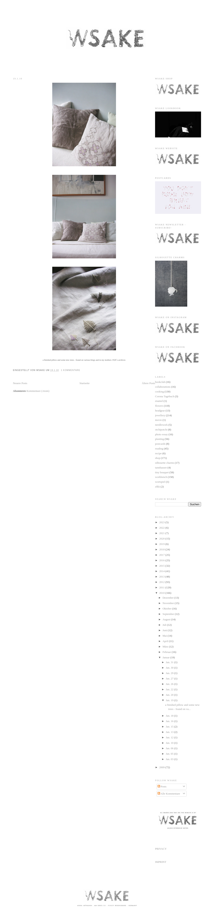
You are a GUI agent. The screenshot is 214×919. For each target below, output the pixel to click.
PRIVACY (161, 848)
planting (159, 438)
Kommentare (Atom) (38, 390)
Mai (165, 635)
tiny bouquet (162, 472)
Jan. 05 (170, 753)
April (166, 641)
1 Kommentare (70, 370)
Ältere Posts (148, 383)
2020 (162, 538)
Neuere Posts (20, 383)
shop (157, 458)
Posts (162, 786)
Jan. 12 (170, 737)
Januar (166, 657)
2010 (162, 592)
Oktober (167, 608)
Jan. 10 (170, 742)
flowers (159, 405)
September (169, 614)
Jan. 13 (170, 732)
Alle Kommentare (169, 793)
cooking (159, 391)
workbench (161, 477)
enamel (159, 400)
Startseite (84, 383)
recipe (158, 453)
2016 (162, 560)
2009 (162, 767)
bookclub (160, 381)
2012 (162, 582)
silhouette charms (164, 462)
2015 (162, 565)
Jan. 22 (170, 689)
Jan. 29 (170, 673)
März (166, 646)
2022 (162, 527)
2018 (162, 549)
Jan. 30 (170, 667)
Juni (165, 630)
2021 (162, 533)
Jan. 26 (170, 683)
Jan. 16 (170, 721)
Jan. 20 (170, 694)
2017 (162, 554)
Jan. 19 (170, 700)
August (167, 619)
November (169, 603)
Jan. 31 (170, 662)
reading (159, 448)
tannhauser (161, 467)
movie (158, 419)
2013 (162, 576)
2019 (162, 544)
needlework (161, 424)
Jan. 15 (170, 726)
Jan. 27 (170, 678)
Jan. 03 (170, 759)
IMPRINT (160, 861)
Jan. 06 (170, 748)
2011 (162, 587)
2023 (162, 522)
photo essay (161, 434)
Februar (167, 652)
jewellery (160, 415)
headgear (160, 410)
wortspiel (160, 481)
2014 (162, 571)
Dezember (169, 597)
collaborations (163, 386)
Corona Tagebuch (164, 396)
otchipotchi (161, 429)
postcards (160, 443)
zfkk (157, 486)
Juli (165, 624)
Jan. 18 (170, 715)
